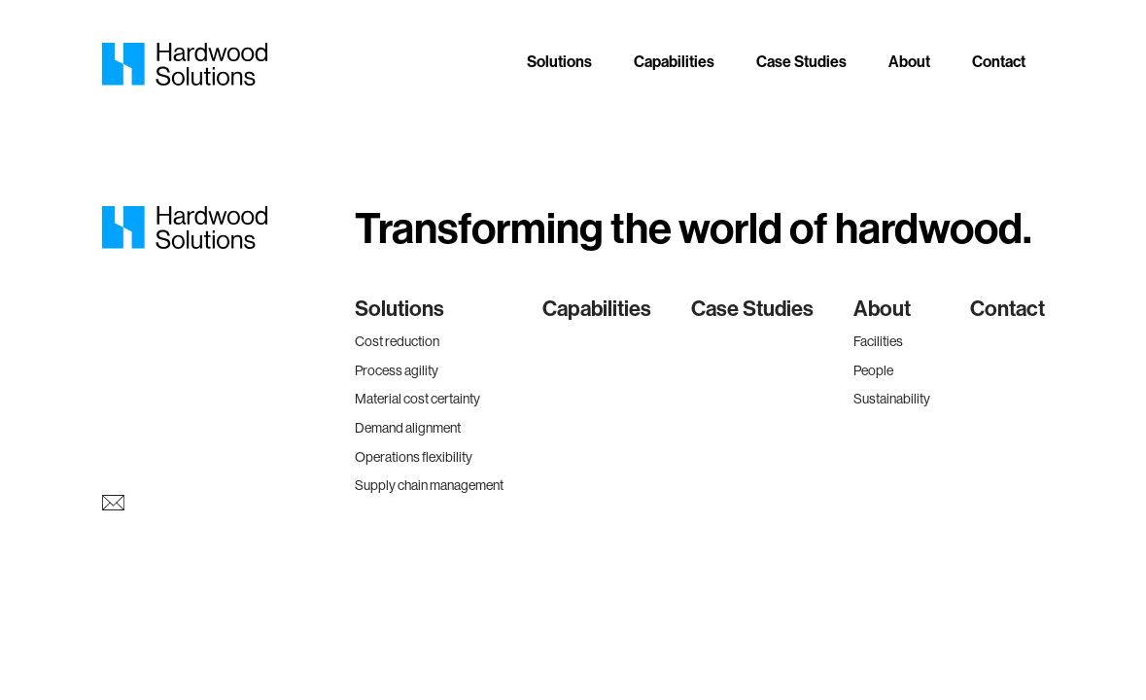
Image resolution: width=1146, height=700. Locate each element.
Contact (998, 61)
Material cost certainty (417, 398)
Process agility (396, 370)
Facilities (878, 341)
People (873, 370)
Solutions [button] (559, 61)
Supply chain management (429, 485)
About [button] (909, 61)
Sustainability (891, 398)
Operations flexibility (413, 457)
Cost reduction (397, 341)
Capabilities (674, 61)
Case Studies (801, 61)
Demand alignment (408, 428)
